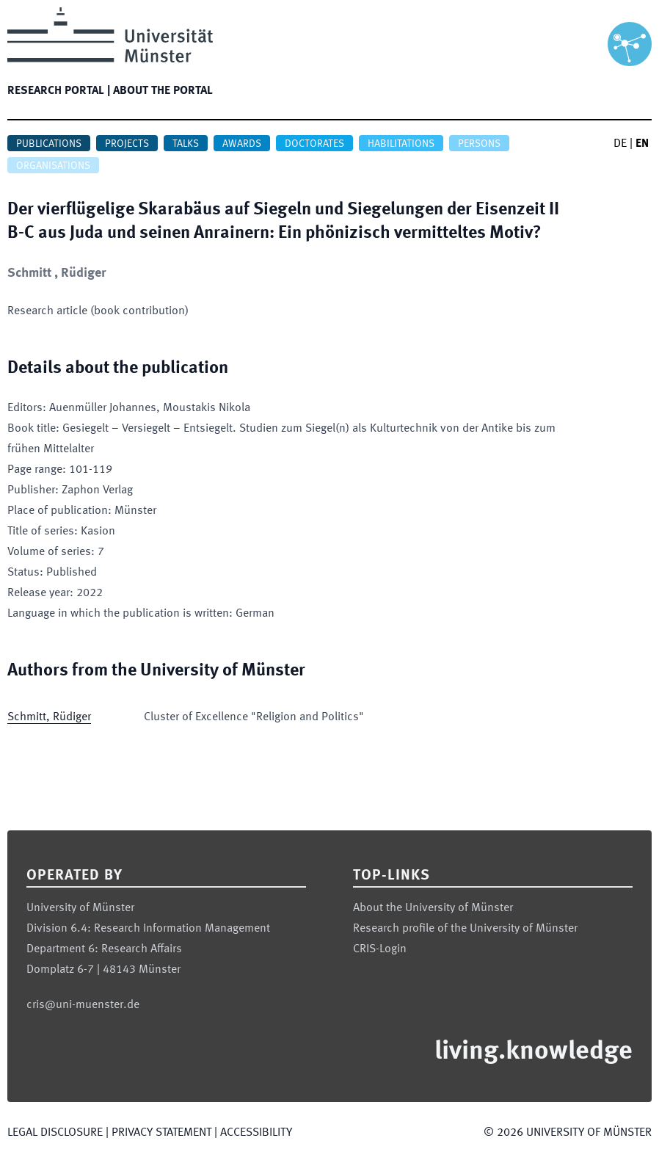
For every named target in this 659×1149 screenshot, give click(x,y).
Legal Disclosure (55, 1133)
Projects (127, 144)
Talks (185, 144)
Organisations (53, 166)
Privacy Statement (161, 1133)
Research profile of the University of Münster (465, 929)
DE (620, 144)
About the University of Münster (433, 908)
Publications (48, 144)
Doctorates (314, 144)
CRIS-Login (380, 949)
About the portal (163, 91)
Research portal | (58, 91)
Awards (241, 144)
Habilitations (401, 144)
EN (642, 144)
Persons (479, 144)
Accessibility (256, 1133)
